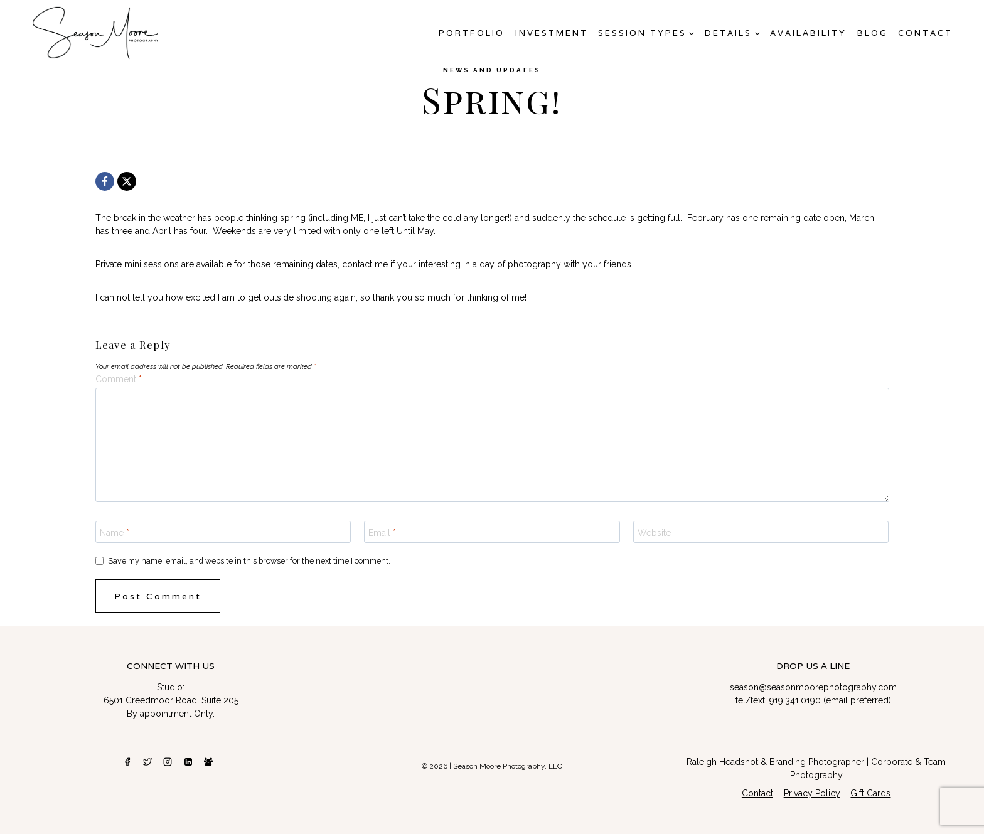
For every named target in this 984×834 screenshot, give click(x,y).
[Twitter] (147, 762)
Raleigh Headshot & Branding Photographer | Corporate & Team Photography (816, 768)
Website (654, 532)
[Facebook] (104, 181)
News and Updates (492, 70)
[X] (126, 181)
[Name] (223, 531)
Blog (872, 33)
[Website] (761, 531)
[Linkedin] (188, 762)
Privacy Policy (812, 793)
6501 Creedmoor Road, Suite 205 (171, 700)
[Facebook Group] (208, 762)
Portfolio (472, 33)
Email (382, 532)
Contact (925, 33)
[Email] (492, 531)
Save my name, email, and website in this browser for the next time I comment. (249, 560)
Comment (118, 379)
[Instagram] (167, 762)
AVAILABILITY (808, 33)
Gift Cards (870, 793)
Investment (551, 33)
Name (114, 532)
